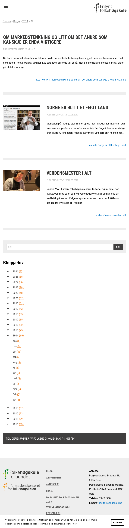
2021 (18, 298)
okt (17, 351)
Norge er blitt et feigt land (77, 107)
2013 (18, 408)
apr (17, 383)
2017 (18, 319)
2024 (18, 282)
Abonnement (53, 477)
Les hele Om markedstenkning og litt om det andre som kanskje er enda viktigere (81, 79)
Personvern (53, 513)
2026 (17, 271)
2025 (18, 276)
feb (16, 394)
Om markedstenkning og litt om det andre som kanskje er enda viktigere (55, 39)
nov (17, 346)
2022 (18, 292)
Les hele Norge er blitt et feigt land (107, 145)
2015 (18, 330)
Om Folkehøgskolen (58, 506)
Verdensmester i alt (69, 173)
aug (17, 362)
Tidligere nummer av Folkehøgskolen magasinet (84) (41, 438)
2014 (25, 21)
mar (17, 389)
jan (16, 399)
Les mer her (70, 523)
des (16, 340)
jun (16, 373)
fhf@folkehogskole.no (110, 502)
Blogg (16, 21)
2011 (18, 418)
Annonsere (52, 484)
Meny (6, 5)
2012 (18, 413)
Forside (7, 21)
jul (16, 367)
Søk (118, 246)
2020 (18, 303)
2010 (18, 424)
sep (16, 356)
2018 (18, 314)
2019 (18, 308)
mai (17, 378)
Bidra (49, 490)
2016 (18, 324)
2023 (18, 287)
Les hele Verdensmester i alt (110, 215)
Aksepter (117, 522)
